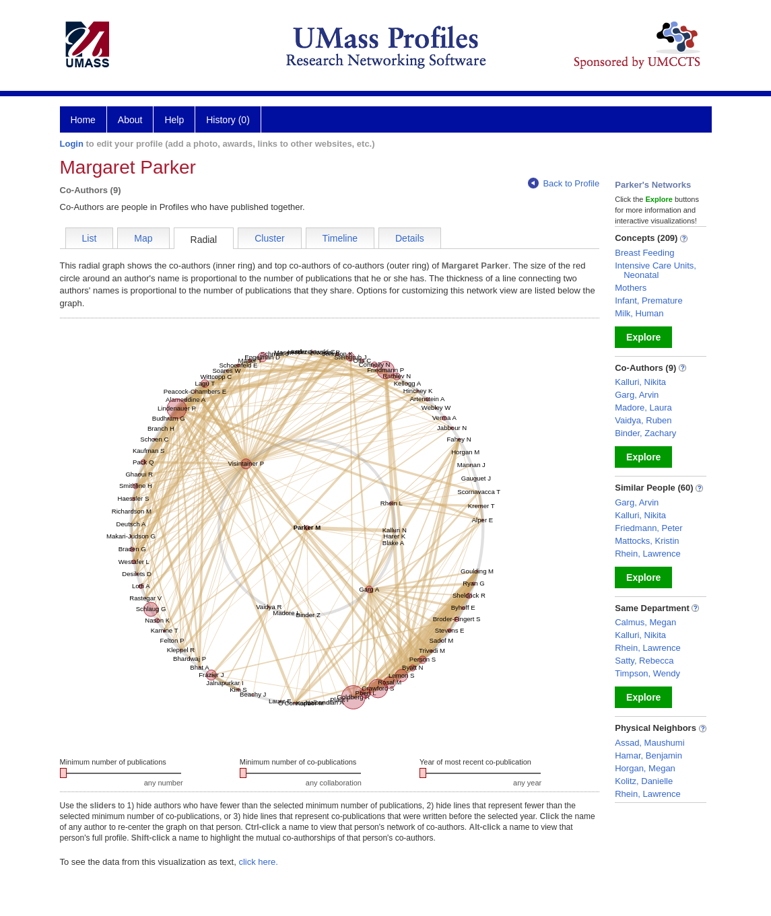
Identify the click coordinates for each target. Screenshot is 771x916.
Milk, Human (639, 313)
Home (83, 119)
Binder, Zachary (645, 433)
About (130, 119)
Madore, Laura (643, 407)
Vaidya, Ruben (643, 420)
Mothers (630, 288)
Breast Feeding (644, 253)
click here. (258, 862)
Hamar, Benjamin (648, 755)
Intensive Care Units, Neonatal (655, 270)
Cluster (269, 238)
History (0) (228, 119)
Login (71, 144)
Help (174, 119)
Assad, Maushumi (649, 743)
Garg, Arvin (637, 395)
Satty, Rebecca (644, 661)
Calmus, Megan (645, 622)
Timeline (340, 238)
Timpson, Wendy (647, 673)
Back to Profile (563, 183)
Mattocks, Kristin (647, 541)
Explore (643, 337)
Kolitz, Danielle (644, 781)
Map (143, 238)
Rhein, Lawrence (648, 554)
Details (409, 238)
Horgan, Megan (645, 768)
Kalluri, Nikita (640, 382)
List (89, 238)
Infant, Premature (648, 300)
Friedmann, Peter (648, 528)
